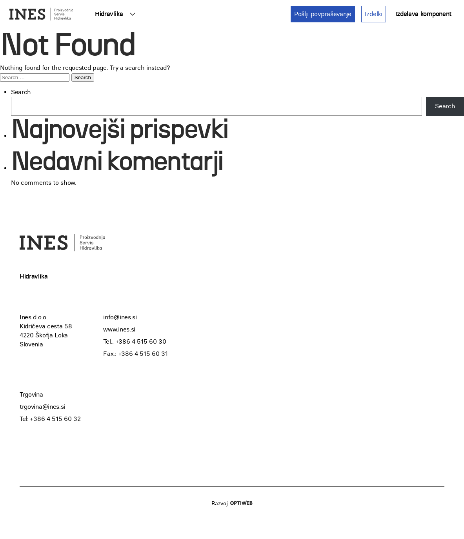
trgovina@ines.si (42, 406)
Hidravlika (109, 14)
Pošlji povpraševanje (322, 14)
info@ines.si (119, 317)
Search (21, 92)
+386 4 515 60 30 (141, 341)
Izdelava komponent (423, 14)
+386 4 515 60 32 (55, 418)
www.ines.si (119, 329)
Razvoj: (232, 503)
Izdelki (373, 14)
